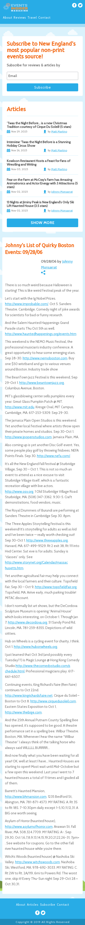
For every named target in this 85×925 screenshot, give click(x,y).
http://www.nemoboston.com (45, 358)
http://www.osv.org (19, 492)
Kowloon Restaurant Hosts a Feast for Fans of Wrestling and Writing (38, 163)
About (7, 17)
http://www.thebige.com (23, 712)
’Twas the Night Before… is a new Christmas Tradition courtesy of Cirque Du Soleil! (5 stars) (39, 125)
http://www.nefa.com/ (53, 456)
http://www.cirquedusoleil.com (53, 701)
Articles (33, 904)
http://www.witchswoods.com (37, 862)
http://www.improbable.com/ (26, 304)
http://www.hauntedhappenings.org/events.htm (40, 334)
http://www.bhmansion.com (25, 797)
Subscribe (47, 904)
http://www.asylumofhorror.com (29, 827)
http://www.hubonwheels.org (35, 647)
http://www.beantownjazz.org (41, 383)
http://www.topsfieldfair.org (56, 587)
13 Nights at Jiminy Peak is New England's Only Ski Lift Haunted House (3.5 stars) (40, 204)
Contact (44, 17)
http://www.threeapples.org (47, 540)
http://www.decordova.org (27, 622)
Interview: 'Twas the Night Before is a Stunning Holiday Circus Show (38, 144)
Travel (32, 17)
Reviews (20, 17)
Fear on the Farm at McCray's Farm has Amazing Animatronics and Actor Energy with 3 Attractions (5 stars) (42, 183)
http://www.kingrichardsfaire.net (29, 696)
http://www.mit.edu (19, 407)
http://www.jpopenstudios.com (28, 437)
